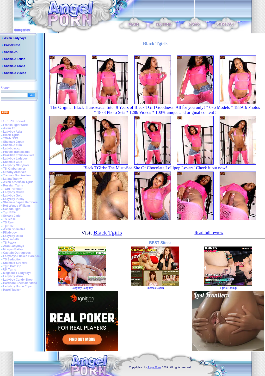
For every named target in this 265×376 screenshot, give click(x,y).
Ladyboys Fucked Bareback (22, 256)
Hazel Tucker (12, 289)
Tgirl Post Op (12, 266)
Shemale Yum (12, 145)
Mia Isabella (11, 239)
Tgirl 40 (8, 226)
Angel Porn (154, 367)
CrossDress (12, 45)
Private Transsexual (16, 152)
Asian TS (9, 128)
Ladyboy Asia (12, 131)
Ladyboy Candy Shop (18, 279)
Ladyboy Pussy (13, 199)
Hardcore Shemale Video (20, 283)
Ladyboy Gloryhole (16, 165)
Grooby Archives (14, 172)
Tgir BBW (9, 212)
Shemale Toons (14, 66)
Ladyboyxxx (11, 148)
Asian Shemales (14, 229)
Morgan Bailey (13, 249)
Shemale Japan (13, 141)
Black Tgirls (11, 135)
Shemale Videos (15, 73)
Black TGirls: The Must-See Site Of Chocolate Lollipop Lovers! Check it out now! (155, 168)
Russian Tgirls (13, 185)
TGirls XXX (10, 138)
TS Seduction (12, 259)
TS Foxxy (9, 242)
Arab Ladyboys (13, 246)
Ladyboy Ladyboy (15, 158)
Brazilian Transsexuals (18, 155)
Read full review (208, 232)
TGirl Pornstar (13, 189)
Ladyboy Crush (13, 192)
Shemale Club (12, 162)
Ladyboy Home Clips (17, 286)
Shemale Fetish (14, 59)
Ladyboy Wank (13, 276)
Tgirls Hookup (228, 288)
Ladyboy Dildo (13, 236)
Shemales (11, 52)
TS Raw (8, 222)
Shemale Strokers (15, 263)
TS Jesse (9, 219)
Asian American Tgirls (18, 182)
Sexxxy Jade (11, 215)
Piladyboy (10, 232)
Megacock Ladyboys (17, 273)
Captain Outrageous (17, 252)
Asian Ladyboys (15, 38)
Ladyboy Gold (12, 195)
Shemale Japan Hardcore (20, 202)
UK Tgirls (9, 269)
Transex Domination (17, 175)
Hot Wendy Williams (17, 205)
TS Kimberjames (14, 168)
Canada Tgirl (12, 209)
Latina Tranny (12, 178)
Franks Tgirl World (16, 125)
